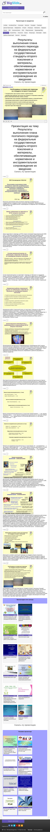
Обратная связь (22, 829)
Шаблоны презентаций (9, 35)
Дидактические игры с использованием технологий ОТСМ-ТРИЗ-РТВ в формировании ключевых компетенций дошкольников (10, 700)
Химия (44, 32)
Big (14, 3)
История (24, 27)
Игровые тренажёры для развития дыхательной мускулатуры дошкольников (25, 679)
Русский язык (13, 32)
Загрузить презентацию (13, 7)
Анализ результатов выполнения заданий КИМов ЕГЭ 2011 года (25, 750)
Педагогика (6, 32)
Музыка (5, 30)
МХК (9, 30)
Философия (38, 32)
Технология (20, 32)
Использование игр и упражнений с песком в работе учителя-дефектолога (10, 638)
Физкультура (31, 32)
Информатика (18, 27)
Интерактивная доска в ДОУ (10, 677)
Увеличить (43, 85)
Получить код (7, 85)
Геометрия (39, 25)
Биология (27, 25)
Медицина (43, 27)
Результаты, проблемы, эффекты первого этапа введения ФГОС (9, 790)
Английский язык (12, 25)
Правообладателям (12, 829)
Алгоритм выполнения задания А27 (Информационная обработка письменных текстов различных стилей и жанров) (25, 771)
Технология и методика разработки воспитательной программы (10, 719)
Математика (36, 27)
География (32, 25)
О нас (4, 829)
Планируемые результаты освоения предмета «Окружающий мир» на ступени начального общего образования (10, 751)
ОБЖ (23, 30)
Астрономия (20, 25)
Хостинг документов (38, 829)
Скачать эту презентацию (25, 82)
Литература (30, 27)
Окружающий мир (38, 30)
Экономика (23, 35)
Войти (45, 16)
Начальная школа (16, 30)
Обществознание (29, 30)
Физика (25, 32)
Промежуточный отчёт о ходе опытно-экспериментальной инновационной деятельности (10, 618)
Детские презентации (8, 27)
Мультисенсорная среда (24, 637)
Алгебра (5, 25)
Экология (17, 35)
